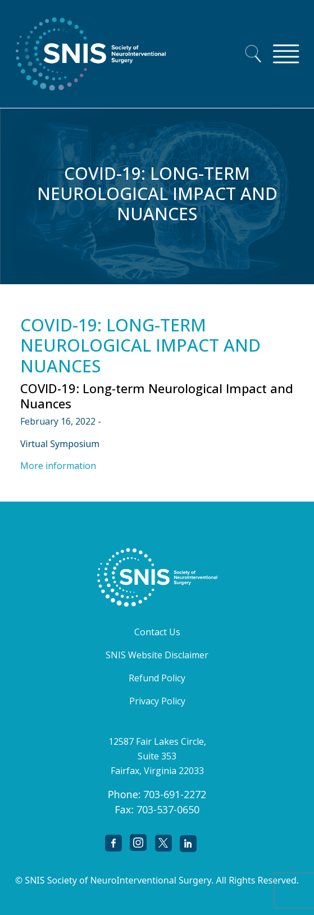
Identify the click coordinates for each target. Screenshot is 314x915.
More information (58, 465)
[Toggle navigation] (286, 54)
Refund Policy (157, 678)
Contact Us (157, 632)
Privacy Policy (157, 701)
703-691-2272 (174, 794)
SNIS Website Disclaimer (157, 655)
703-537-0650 (167, 809)
